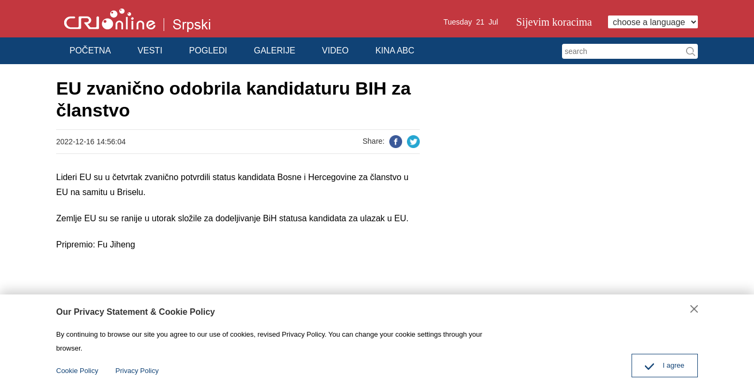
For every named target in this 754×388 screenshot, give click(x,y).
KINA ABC (394, 50)
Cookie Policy (77, 371)
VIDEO (335, 50)
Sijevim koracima (554, 22)
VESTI (149, 50)
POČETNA (90, 50)
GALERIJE (274, 50)
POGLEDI (208, 50)
